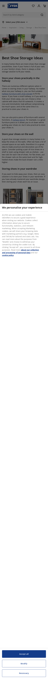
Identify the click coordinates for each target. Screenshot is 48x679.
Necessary (24, 673)
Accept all (24, 654)
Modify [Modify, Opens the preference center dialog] (24, 663)
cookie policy (8, 255)
